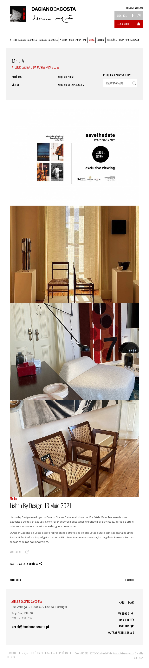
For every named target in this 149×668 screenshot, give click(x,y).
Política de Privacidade (44, 653)
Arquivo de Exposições (71, 85)
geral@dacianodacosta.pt (30, 627)
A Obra (63, 39)
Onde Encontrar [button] (78, 39)
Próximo (130, 580)
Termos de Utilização (17, 653)
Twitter (126, 626)
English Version (134, 7)
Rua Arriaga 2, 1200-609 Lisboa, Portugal (39, 607)
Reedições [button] (112, 39)
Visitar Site (19, 552)
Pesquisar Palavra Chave (117, 75)
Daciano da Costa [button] (48, 39)
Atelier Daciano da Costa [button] (23, 39)
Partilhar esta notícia (26, 564)
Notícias (17, 77)
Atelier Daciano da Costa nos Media (35, 67)
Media (91, 39)
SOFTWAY (138, 658)
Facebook (126, 613)
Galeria (100, 39)
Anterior (15, 580)
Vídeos (15, 85)
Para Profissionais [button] (129, 39)
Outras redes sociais (121, 632)
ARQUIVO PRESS (66, 77)
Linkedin (126, 620)
